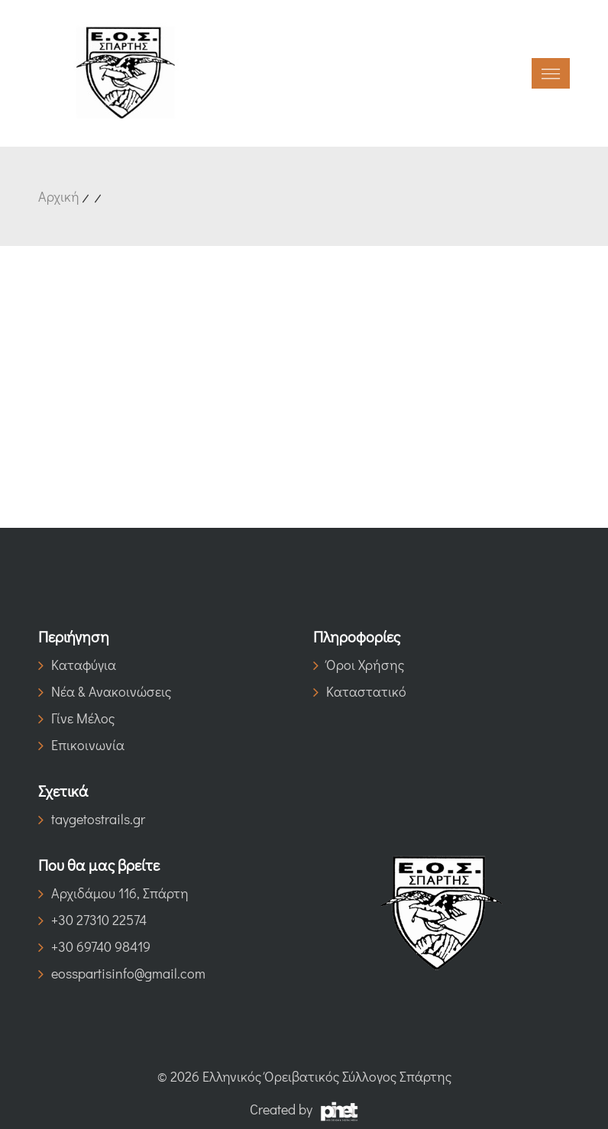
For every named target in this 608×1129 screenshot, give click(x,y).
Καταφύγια (77, 664)
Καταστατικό (359, 691)
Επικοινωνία (81, 745)
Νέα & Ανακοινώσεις (104, 691)
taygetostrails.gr (91, 819)
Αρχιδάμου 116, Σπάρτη (113, 893)
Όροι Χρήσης (358, 664)
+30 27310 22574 (92, 920)
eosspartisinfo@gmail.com (121, 973)
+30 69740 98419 (94, 946)
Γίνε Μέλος (76, 718)
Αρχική (58, 196)
